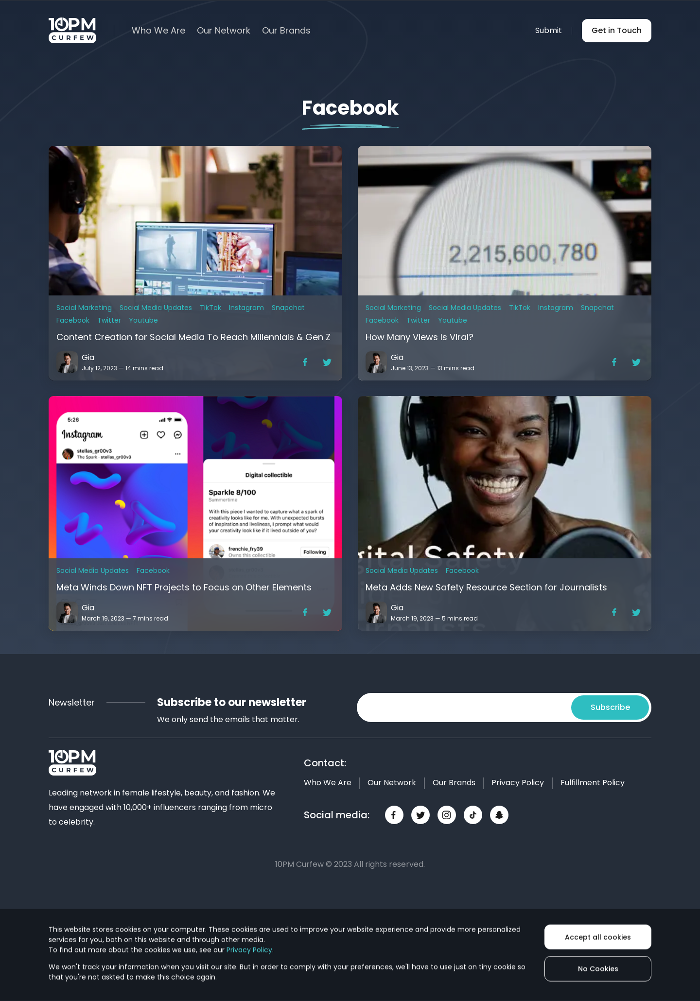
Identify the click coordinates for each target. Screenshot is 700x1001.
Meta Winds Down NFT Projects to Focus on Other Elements (184, 587)
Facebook (72, 320)
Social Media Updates (156, 307)
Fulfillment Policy (592, 782)
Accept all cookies (598, 937)
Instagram (246, 307)
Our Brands (286, 30)
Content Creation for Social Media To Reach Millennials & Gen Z (193, 337)
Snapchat (288, 307)
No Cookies (598, 969)
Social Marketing (84, 307)
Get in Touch (617, 30)
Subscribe (610, 707)
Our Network (223, 30)
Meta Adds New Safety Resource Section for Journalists (486, 587)
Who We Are (158, 30)
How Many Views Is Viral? (419, 337)
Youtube (143, 320)
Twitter (109, 320)
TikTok (210, 307)
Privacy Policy (517, 782)
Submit (548, 30)
